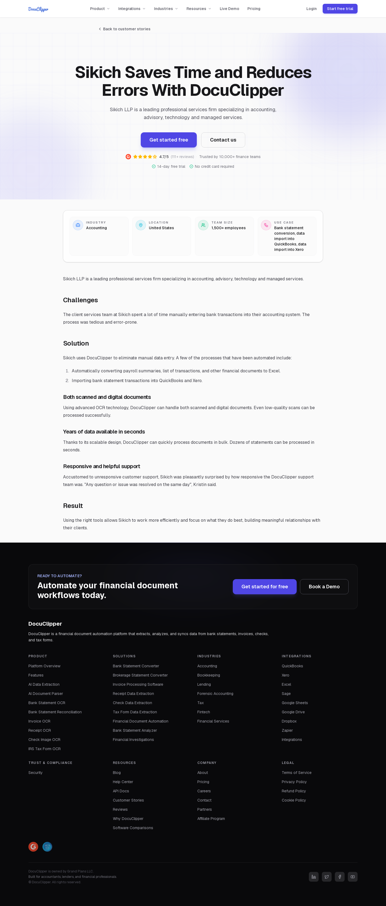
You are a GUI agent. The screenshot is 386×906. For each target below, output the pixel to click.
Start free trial (340, 8)
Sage (286, 693)
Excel (286, 684)
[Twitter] (327, 877)
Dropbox (289, 721)
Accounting (207, 666)
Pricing (253, 8)
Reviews (120, 809)
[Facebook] (340, 877)
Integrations (132, 8)
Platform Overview (44, 666)
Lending (204, 684)
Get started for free (264, 586)
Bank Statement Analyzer (135, 730)
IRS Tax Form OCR (44, 748)
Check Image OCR (44, 739)
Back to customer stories (124, 29)
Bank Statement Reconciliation (55, 712)
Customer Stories (128, 800)
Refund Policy (294, 791)
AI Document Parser (45, 693)
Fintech (203, 712)
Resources (199, 8)
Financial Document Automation (140, 721)
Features (36, 675)
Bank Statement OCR (46, 702)
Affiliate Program (211, 818)
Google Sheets (295, 702)
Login (311, 8)
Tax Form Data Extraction (135, 712)
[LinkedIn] (314, 877)
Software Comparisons (133, 827)
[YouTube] (353, 877)
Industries (166, 8)
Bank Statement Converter (136, 666)
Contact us (223, 140)
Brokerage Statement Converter (140, 675)
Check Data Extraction (132, 702)
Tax (200, 702)
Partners (204, 809)
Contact (204, 800)
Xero (285, 675)
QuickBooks (292, 666)
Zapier (287, 730)
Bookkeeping (208, 675)
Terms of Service (297, 772)
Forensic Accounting (215, 693)
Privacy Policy (294, 781)
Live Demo (229, 8)
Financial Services (213, 721)
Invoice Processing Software (138, 684)
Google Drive (293, 712)
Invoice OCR (39, 721)
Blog (117, 772)
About (202, 772)
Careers (204, 791)
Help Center (123, 781)
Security (35, 772)
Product (100, 8)
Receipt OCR (39, 730)
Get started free (168, 140)
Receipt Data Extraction (133, 693)
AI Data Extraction (44, 684)
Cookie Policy (294, 800)
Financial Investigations (133, 739)
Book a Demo (324, 586)
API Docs (121, 791)
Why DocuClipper (128, 818)
